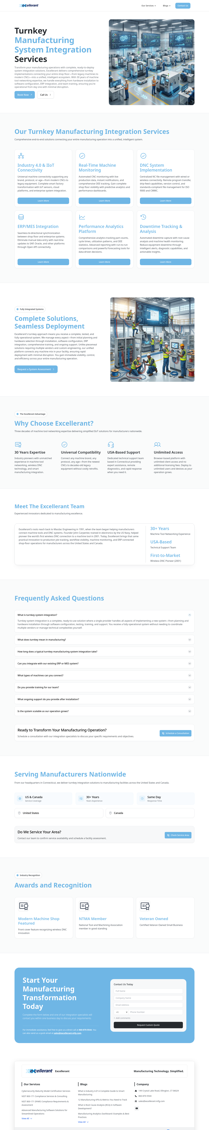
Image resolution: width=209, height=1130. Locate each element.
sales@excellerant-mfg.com (67, 1033)
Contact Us (183, 5)
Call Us (46, 94)
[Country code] (121, 1012)
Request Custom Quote (148, 1025)
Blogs (167, 5)
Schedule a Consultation (175, 732)
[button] (27, 1118)
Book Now (25, 94)
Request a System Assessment (36, 369)
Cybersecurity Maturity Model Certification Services (46, 1091)
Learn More (43, 200)
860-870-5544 (85, 1029)
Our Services (149, 5)
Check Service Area (178, 834)
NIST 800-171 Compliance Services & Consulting (44, 1096)
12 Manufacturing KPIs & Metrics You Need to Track (102, 1099)
